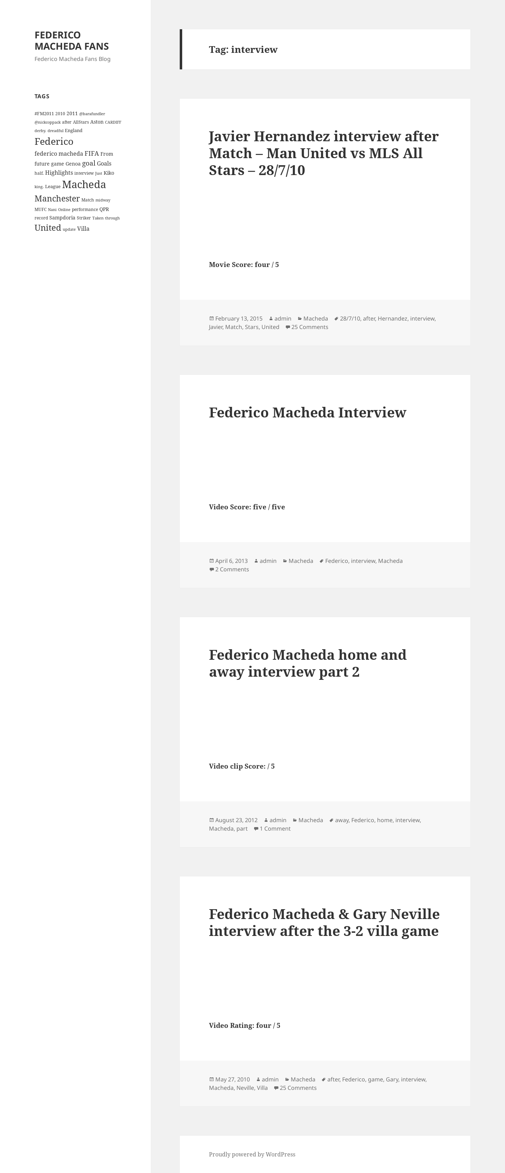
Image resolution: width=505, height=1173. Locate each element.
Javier (215, 327)
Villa (262, 1088)
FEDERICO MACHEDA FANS (72, 40)
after (369, 318)
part (242, 828)
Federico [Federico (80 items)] (54, 141)
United (270, 327)
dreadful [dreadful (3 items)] (55, 130)
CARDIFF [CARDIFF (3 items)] (113, 122)
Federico (336, 561)
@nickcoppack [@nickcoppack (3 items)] (48, 122)
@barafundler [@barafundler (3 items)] (92, 113)
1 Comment (275, 828)
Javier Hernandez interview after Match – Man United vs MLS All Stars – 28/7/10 (324, 152)
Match (233, 327)
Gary (392, 1079)
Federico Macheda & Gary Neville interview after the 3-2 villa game (324, 922)
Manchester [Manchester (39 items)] (57, 198)
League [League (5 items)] (53, 186)
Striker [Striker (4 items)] (84, 218)
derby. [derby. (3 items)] (40, 130)
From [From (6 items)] (106, 153)
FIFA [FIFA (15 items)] (92, 153)
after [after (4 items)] (67, 122)
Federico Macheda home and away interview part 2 (308, 663)
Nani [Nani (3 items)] (52, 209)
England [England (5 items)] (73, 130)
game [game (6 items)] (57, 163)
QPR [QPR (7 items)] (104, 209)
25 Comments (309, 327)
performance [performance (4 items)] (85, 209)
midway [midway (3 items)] (103, 200)
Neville (245, 1088)
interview (422, 318)
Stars (252, 327)
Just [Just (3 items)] (98, 173)
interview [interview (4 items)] (84, 173)
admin (283, 318)
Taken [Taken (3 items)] (98, 218)
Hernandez (392, 318)
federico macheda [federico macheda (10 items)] (59, 153)
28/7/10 (350, 318)
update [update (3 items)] (69, 229)
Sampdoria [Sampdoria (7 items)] (62, 217)
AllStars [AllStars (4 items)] (81, 122)
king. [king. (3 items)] (39, 186)
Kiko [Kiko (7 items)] (109, 172)
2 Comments (232, 569)
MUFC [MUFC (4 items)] (41, 209)
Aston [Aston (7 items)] (97, 121)
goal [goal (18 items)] (89, 163)
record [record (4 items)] (41, 218)
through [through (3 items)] (112, 218)
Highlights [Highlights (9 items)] (59, 172)
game (375, 1079)
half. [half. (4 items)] (39, 173)
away (342, 820)
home (385, 820)
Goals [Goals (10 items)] (104, 163)
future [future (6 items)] (42, 163)
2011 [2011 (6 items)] (72, 113)
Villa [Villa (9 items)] (83, 228)
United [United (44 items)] (48, 227)
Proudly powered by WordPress (252, 1154)
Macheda (315, 318)
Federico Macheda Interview (307, 412)
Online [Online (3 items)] (64, 209)
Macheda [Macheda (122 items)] (84, 184)
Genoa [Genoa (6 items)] (73, 163)
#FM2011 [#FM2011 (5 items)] (44, 113)
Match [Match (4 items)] (87, 200)
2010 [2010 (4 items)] (60, 113)
